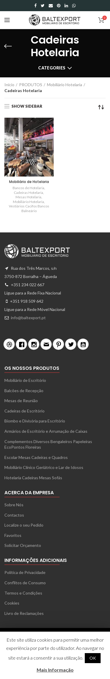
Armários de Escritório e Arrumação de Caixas (45, 431)
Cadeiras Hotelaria (28, 192)
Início (9, 84)
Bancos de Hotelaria (28, 188)
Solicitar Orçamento (22, 545)
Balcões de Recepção (23, 390)
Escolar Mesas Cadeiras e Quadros (36, 457)
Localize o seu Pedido (23, 524)
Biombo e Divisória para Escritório (34, 420)
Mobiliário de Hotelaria (29, 181)
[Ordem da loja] (101, 107)
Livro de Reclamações (24, 613)
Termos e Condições (23, 592)
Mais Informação (55, 670)
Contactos (14, 514)
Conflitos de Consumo (25, 582)
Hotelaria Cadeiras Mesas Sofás (33, 477)
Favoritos (12, 535)
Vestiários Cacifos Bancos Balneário (29, 208)
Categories (51, 67)
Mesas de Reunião (21, 400)
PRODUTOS (30, 84)
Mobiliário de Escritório (25, 380)
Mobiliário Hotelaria (64, 84)
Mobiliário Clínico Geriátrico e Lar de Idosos (43, 467)
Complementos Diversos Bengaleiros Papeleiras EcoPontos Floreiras (48, 444)
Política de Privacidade (24, 572)
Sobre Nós (13, 504)
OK (92, 657)
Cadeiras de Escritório (24, 410)
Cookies (11, 602)
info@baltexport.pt (28, 317)
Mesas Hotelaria (28, 197)
